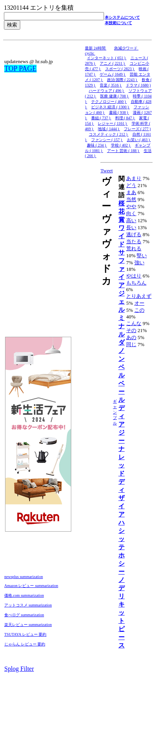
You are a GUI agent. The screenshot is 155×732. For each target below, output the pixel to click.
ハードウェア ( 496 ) (107, 90)
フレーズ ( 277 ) (137, 129)
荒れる (133, 248)
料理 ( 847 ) (125, 118)
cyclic (90, 53)
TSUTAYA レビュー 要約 (25, 634)
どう (131, 185)
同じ (131, 344)
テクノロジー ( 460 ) (109, 101)
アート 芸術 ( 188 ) (123, 151)
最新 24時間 (95, 48)
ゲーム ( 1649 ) (113, 74)
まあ (131, 192)
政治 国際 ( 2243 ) (122, 80)
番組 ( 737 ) (101, 118)
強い (139, 262)
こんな (133, 323)
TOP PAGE (20, 68)
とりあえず (138, 296)
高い (131, 220)
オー (139, 303)
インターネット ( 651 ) (107, 58)
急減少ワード (126, 48)
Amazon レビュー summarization (31, 585)
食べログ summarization (24, 615)
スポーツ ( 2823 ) (120, 69)
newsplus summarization (23, 577)
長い (131, 227)
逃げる (133, 234)
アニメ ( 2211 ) (112, 63)
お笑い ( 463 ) (139, 140)
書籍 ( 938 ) (119, 112)
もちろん (136, 283)
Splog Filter (19, 668)
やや (131, 206)
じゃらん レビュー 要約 (24, 644)
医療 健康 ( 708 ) (114, 96)
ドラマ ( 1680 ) (138, 85)
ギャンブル (115, 412)
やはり (133, 276)
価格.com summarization (24, 595)
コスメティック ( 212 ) (109, 134)
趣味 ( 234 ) (97, 145)
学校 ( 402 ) (121, 145)
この (139, 310)
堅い (142, 255)
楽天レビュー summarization (28, 624)
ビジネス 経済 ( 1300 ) (110, 107)
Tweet (106, 170)
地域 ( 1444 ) (109, 129)
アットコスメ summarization (28, 605)
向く (131, 213)
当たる (133, 241)
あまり (133, 178)
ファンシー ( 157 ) (107, 140)
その (131, 330)
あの (131, 337)
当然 (131, 199)
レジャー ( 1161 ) (112, 123)
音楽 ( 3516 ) (111, 85)
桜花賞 (121, 211)
